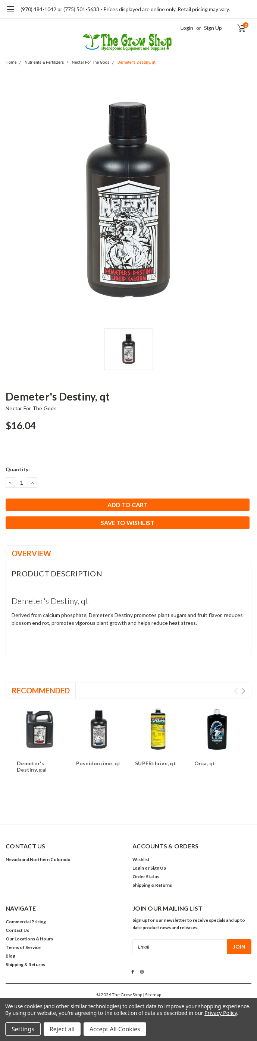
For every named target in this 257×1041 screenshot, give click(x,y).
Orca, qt (205, 763)
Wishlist (141, 859)
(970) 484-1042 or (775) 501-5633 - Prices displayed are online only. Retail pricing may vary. (125, 9)
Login (187, 28)
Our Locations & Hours (29, 939)
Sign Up (213, 28)
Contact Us (17, 930)
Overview (31, 553)
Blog (10, 956)
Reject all (62, 1029)
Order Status (145, 876)
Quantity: (18, 469)
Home (11, 62)
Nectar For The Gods (91, 62)
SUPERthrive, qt (155, 763)
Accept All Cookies (115, 1029)
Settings (23, 1029)
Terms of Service (23, 947)
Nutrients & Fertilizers (44, 62)
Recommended (41, 690)
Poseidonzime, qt (98, 763)
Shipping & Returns (152, 885)
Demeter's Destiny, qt (136, 62)
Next (243, 691)
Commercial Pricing (26, 921)
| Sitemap (152, 994)
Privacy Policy (220, 1012)
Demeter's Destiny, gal (32, 766)
